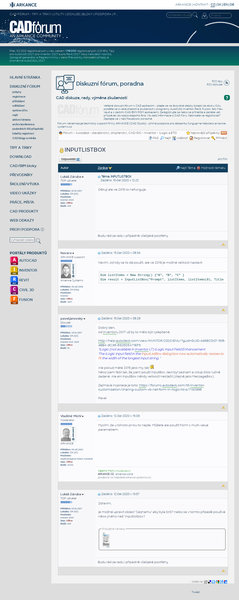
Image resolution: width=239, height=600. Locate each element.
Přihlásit (221, 138)
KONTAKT (200, 5)
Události (180, 138)
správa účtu (19, 110)
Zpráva (103, 168)
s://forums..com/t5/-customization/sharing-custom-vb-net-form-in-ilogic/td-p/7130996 (151, 387)
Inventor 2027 (49, 54)
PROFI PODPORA (25, 229)
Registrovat (202, 138)
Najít (165, 138)
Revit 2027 (73, 54)
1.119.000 (70, 50)
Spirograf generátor (23, 57)
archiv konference (23, 124)
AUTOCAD (23, 260)
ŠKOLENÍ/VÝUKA (24, 184)
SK (219, 5)
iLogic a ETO (168, 133)
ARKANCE (183, 5)
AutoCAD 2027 (24, 54)
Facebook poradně (139, 118)
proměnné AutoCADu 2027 (27, 60)
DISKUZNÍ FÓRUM (25, 86)
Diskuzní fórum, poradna (100, 83)
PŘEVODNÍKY (21, 175)
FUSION (21, 299)
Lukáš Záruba (72, 177)
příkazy (101, 57)
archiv (222, 159)
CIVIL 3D (22, 290)
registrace (18, 96)
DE (232, 5)
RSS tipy (217, 81)
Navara (67, 253)
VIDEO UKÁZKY (23, 193)
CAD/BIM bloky (23, 166)
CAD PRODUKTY (24, 211)
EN (225, 5)
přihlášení (18, 101)
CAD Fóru (180, 115)
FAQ (156, 138)
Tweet (196, 592)
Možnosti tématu (211, 168)
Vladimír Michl (72, 416)
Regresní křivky (48, 57)
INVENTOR (23, 270)
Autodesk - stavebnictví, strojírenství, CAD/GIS (108, 133)
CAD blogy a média (24, 138)
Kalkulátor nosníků (99, 54)
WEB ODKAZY (22, 220)
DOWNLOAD (21, 156)
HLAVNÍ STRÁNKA (25, 77)
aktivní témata (21, 119)
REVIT (19, 280)
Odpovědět (70, 159)
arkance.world (124, 474)
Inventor (150, 133)
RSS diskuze (214, 84)
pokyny (16, 92)
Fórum (68, 133)
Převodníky (75, 57)
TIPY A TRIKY (21, 147)
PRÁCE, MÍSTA (22, 202)
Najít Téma (185, 168)
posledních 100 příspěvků (27, 128)
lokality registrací (23, 133)
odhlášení (18, 105)
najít (15, 115)
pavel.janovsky (72, 319)
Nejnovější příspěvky (205, 133)
